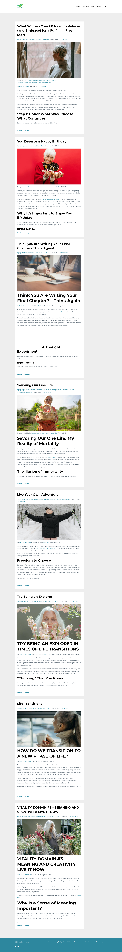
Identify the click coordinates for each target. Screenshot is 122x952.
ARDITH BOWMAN (25, 542)
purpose (45, 499)
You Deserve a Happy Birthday (43, 141)
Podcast (98, 7)
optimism (65, 390)
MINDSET (46, 542)
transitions (45, 39)
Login (104, 7)
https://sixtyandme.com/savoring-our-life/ (44, 433)
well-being (46, 253)
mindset (38, 39)
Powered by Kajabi (101, 942)
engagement (25, 390)
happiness (32, 39)
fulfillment (24, 39)
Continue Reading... (23, 130)
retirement (30, 253)
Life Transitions (30, 704)
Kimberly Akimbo (52, 457)
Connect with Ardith (80, 942)
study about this (58, 312)
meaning (53, 390)
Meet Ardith (85, 7)
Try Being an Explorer (36, 597)
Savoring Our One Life (36, 385)
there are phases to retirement (45, 548)
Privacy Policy (56, 942)
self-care (37, 146)
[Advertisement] (29, 338)
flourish (32, 390)
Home (78, 7)
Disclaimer (91, 942)
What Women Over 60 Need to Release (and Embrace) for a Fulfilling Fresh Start (43, 30)
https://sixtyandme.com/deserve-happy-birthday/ (43, 187)
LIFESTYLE (47, 654)
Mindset (43, 86)
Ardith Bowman (24, 86)
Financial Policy (67, 942)
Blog (92, 7)
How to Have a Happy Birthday (50, 199)
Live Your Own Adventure (39, 494)
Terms (48, 942)
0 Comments (64, 39)
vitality (48, 708)
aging (19, 39)
